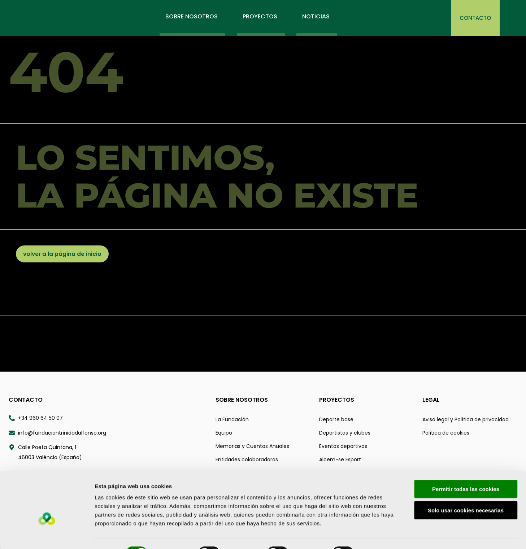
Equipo (224, 433)
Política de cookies (445, 433)
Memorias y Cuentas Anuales (252, 446)
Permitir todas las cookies (465, 471)
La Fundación (232, 419)
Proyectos (336, 400)
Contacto (26, 400)
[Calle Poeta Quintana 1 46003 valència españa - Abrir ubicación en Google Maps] (108, 453)
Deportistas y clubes (344, 433)
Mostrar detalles (388, 535)
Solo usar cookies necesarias (466, 492)
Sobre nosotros (242, 400)
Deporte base (336, 419)
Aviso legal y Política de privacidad (465, 419)
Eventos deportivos (343, 446)
